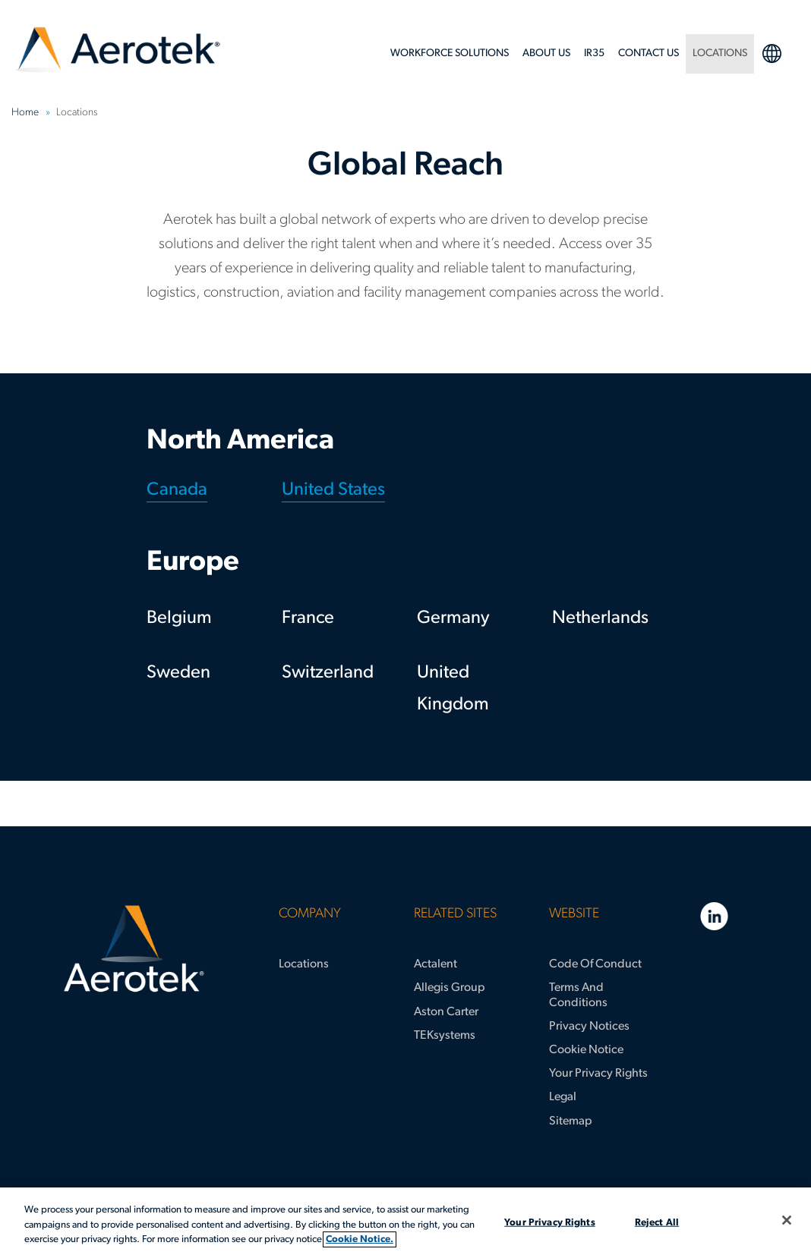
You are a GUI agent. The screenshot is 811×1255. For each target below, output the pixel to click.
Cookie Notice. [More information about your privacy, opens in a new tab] (359, 1239)
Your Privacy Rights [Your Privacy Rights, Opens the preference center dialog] (549, 1222)
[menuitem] (449, 58)
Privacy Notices (589, 1027)
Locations (304, 964)
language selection (771, 53)
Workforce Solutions (449, 53)
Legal (562, 1097)
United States (333, 490)
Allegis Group (449, 988)
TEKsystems (444, 1036)
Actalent (435, 964)
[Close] (786, 1220)
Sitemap (570, 1121)
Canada (177, 490)
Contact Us (648, 53)
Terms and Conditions (578, 995)
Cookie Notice (586, 1050)
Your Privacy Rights (598, 1074)
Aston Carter (446, 1012)
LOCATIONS (720, 53)
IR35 (594, 53)
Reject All (657, 1222)
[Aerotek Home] (133, 949)
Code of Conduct (595, 964)
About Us (546, 53)
